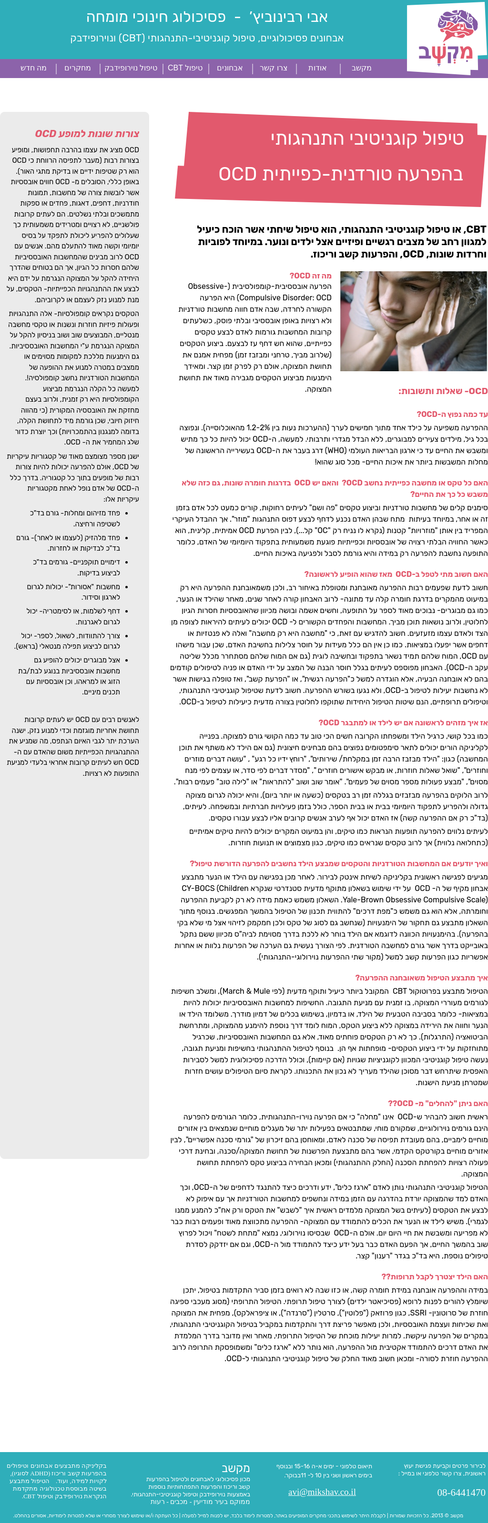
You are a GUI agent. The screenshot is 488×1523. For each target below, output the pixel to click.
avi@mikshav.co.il (322, 1492)
